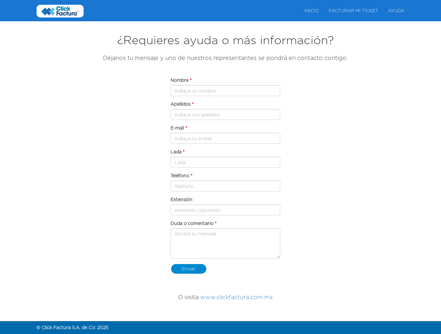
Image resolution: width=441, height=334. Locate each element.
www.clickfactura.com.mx (236, 297)
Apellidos (180, 104)
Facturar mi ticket (353, 10)
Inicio (311, 10)
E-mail (177, 127)
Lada (175, 151)
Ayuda (396, 10)
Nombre (179, 80)
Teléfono (179, 175)
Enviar (189, 268)
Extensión (181, 199)
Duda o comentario (192, 223)
